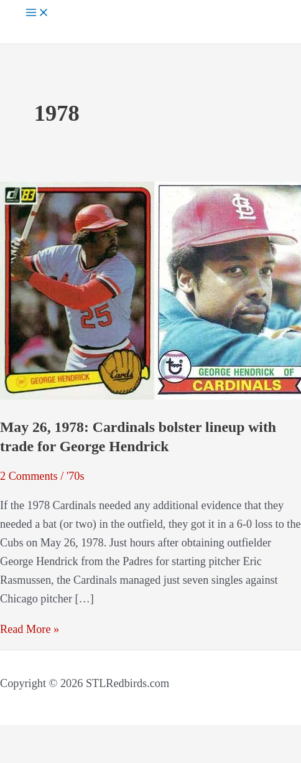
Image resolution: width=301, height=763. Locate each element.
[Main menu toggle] (37, 13)
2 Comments (29, 476)
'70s (76, 476)
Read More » (29, 629)
